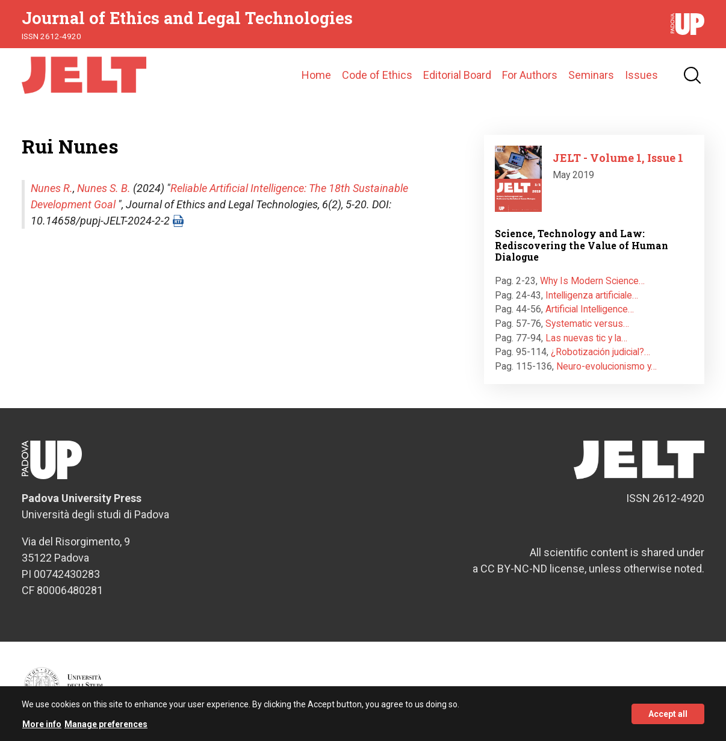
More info (41, 725)
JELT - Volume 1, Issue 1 (618, 157)
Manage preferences (105, 725)
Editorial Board (457, 75)
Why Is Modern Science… (592, 281)
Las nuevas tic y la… (586, 338)
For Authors (529, 75)
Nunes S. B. (104, 188)
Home (316, 75)
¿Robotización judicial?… (600, 352)
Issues (641, 75)
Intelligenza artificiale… (591, 295)
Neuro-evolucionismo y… (606, 366)
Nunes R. (52, 188)
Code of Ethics (377, 75)
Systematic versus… (587, 323)
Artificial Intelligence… (589, 309)
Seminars (591, 75)
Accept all (667, 715)
